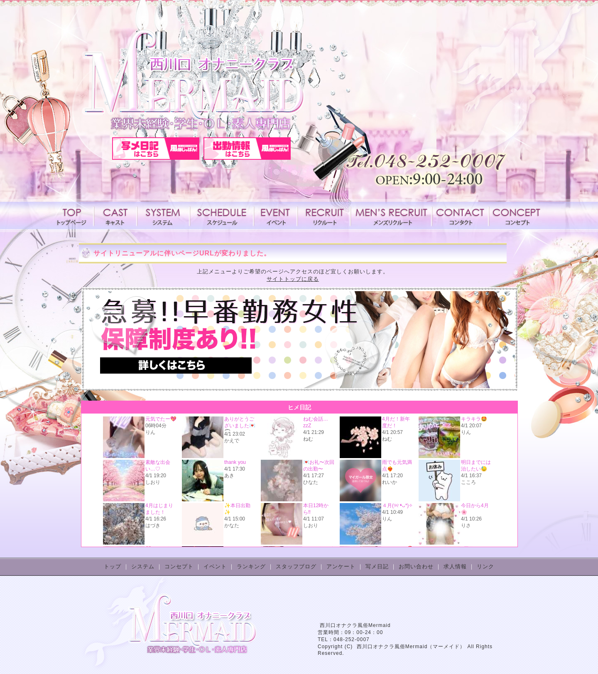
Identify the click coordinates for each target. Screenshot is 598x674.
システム (163, 215)
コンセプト (516, 215)
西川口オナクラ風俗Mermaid (355, 625)
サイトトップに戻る (293, 279)
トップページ (73, 215)
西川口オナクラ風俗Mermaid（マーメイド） (411, 646)
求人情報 (323, 215)
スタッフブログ (296, 566)
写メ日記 (377, 566)
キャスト (115, 215)
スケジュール (222, 215)
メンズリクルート (391, 215)
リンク (485, 566)
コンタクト (460, 215)
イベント (275, 215)
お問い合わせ (416, 566)
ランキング (251, 566)
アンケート (340, 566)
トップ (112, 566)
